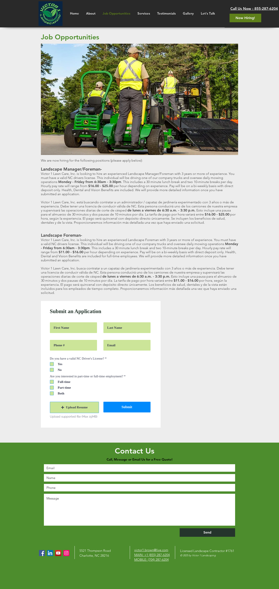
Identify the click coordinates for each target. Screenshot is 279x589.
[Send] (207, 532)
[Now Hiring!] (245, 18)
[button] (74, 407)
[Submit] (127, 407)
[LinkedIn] (50, 553)
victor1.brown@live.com (151, 550)
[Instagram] (66, 553)
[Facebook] (42, 553)
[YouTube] (58, 553)
